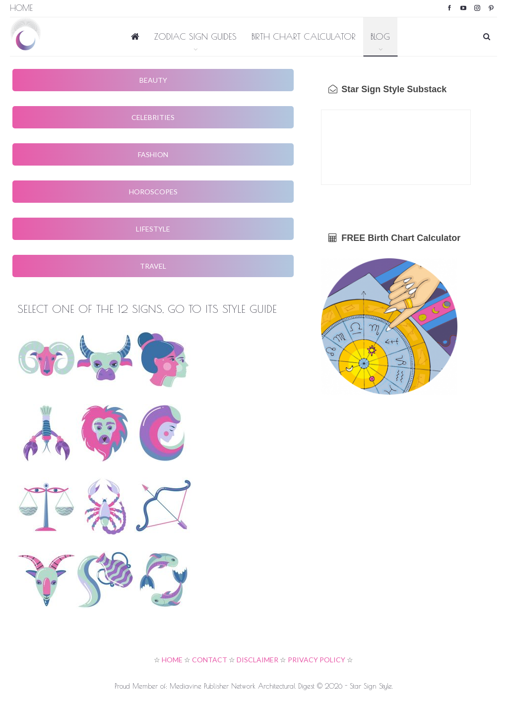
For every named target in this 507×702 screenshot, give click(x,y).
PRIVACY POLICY (316, 659)
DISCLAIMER (257, 659)
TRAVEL (153, 266)
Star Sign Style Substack (387, 89)
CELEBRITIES (153, 117)
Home (21, 7)
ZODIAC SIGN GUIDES (195, 36)
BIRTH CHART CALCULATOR (304, 36)
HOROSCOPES (153, 191)
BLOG (380, 36)
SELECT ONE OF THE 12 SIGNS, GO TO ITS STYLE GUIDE (147, 308)
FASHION (153, 154)
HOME (172, 659)
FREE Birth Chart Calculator (394, 238)
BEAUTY (153, 80)
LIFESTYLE (153, 229)
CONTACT (209, 659)
